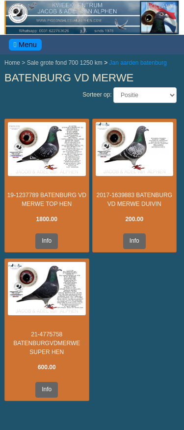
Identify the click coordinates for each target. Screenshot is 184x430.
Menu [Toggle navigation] (25, 44)
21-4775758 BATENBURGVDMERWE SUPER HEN (46, 343)
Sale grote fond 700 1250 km (65, 62)
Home (13, 62)
